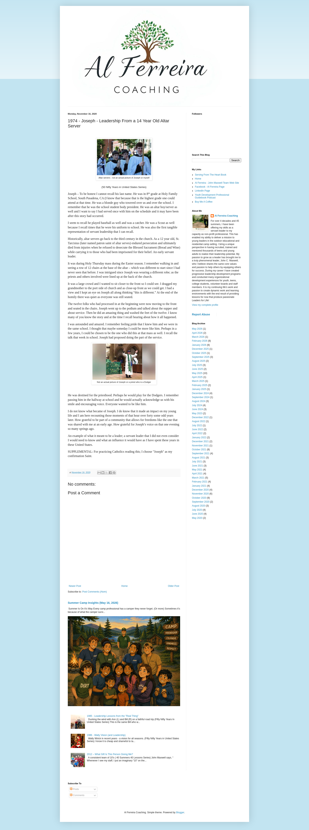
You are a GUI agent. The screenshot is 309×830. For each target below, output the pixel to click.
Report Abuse (201, 314)
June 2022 (197, 429)
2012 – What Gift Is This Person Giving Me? (110, 754)
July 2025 (197, 365)
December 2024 (200, 393)
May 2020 (197, 518)
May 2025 (197, 373)
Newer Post (75, 586)
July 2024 (197, 405)
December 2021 (200, 441)
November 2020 (200, 493)
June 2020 (197, 513)
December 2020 (200, 489)
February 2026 (199, 340)
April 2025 (197, 377)
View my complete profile (205, 305)
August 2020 (198, 505)
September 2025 (200, 357)
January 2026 (199, 345)
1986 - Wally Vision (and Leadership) (106, 735)
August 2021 (198, 457)
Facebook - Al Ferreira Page (209, 186)
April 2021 (197, 473)
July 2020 (197, 509)
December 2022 (200, 417)
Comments (77, 795)
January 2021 (199, 485)
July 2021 (197, 461)
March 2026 (198, 337)
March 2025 (198, 381)
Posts (74, 789)
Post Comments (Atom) (94, 591)
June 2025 (197, 369)
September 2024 (200, 397)
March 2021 (198, 477)
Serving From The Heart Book (210, 174)
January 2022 (199, 437)
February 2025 (199, 385)
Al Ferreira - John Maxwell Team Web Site (217, 182)
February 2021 (199, 481)
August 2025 (198, 361)
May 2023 (197, 413)
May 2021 (197, 469)
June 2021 (197, 465)
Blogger (180, 812)
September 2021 (200, 453)
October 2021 (199, 449)
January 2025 (199, 389)
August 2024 (198, 401)
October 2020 (199, 497)
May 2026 (197, 328)
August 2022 (198, 421)
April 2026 (197, 333)
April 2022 (197, 433)
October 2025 (199, 353)
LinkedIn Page (202, 190)
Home (124, 586)
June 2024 (197, 409)
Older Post (173, 586)
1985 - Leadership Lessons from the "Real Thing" (113, 716)
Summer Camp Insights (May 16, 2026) (93, 602)
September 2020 (200, 501)
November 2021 (200, 445)
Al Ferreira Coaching (226, 215)
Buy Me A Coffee (203, 201)
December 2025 (200, 349)
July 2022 (197, 425)
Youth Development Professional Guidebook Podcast (212, 196)
